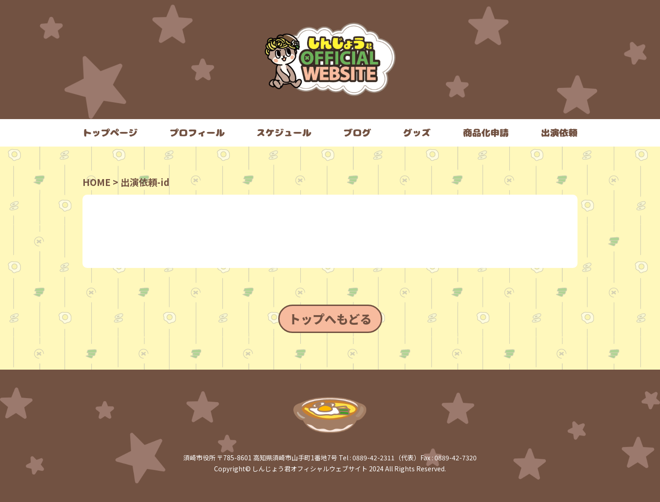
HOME (96, 182)
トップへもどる (330, 318)
